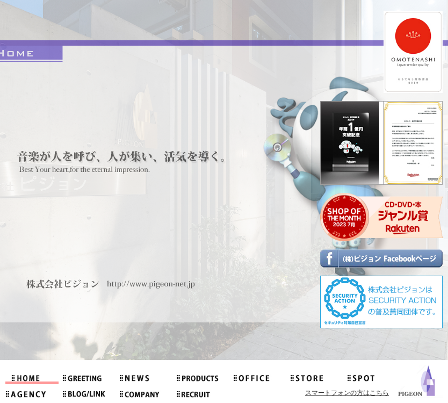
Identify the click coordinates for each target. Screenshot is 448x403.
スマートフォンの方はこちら (347, 393)
